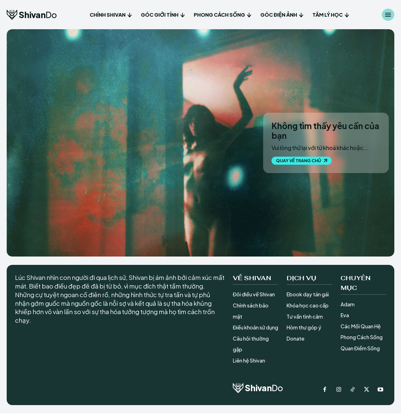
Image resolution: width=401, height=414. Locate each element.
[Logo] (32, 14)
